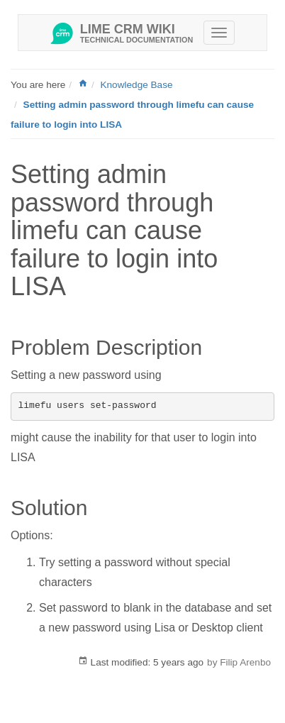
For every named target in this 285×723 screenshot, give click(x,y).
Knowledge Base (136, 84)
